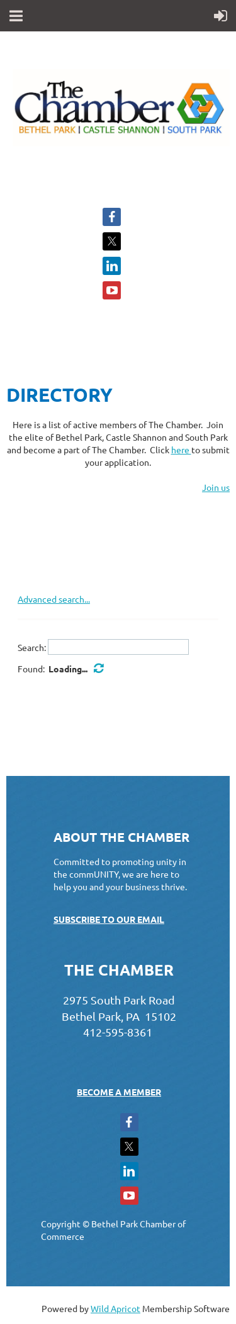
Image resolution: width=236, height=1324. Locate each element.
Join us (216, 487)
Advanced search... (54, 599)
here (181, 449)
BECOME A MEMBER (119, 1091)
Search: (32, 646)
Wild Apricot (115, 1308)
